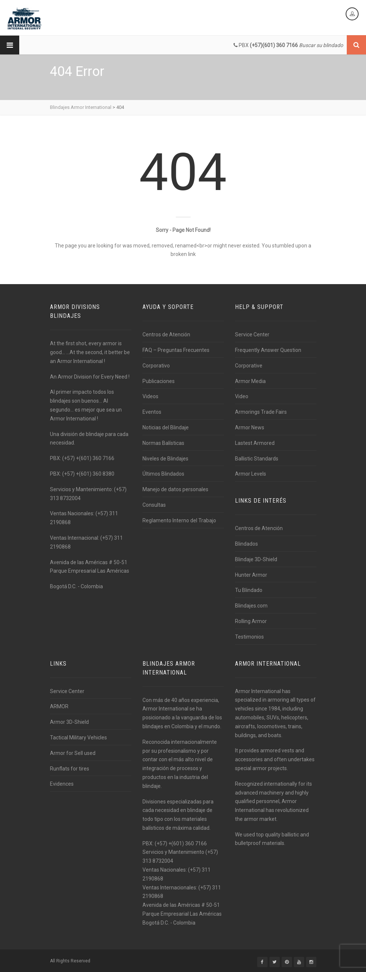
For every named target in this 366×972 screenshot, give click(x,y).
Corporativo (156, 366)
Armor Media (250, 381)
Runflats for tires (69, 769)
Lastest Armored (255, 443)
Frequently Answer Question (268, 350)
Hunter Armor (251, 575)
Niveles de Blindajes (165, 459)
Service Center (252, 334)
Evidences (62, 784)
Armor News (249, 427)
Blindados (246, 544)
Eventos (151, 412)
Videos (150, 396)
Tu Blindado (248, 590)
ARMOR (59, 706)
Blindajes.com (251, 606)
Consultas (154, 505)
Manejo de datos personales (175, 489)
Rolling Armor (251, 621)
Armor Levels (250, 474)
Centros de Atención (166, 334)
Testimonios (249, 637)
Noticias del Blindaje (165, 427)
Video (241, 396)
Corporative (248, 366)
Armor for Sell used (72, 753)
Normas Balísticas (163, 443)
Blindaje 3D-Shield (256, 559)
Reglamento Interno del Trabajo (179, 520)
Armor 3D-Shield (69, 722)
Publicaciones (158, 381)
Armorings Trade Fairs (261, 412)
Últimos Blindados (163, 474)
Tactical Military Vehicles (78, 737)
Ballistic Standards (256, 459)
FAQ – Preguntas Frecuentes (175, 350)
